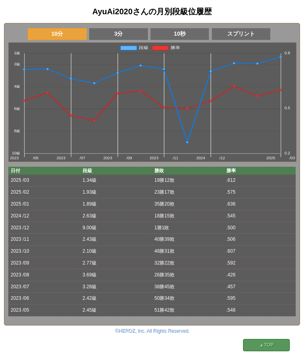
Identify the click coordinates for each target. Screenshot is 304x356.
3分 (118, 33)
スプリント (241, 33)
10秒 (180, 33)
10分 (57, 33)
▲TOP (266, 345)
